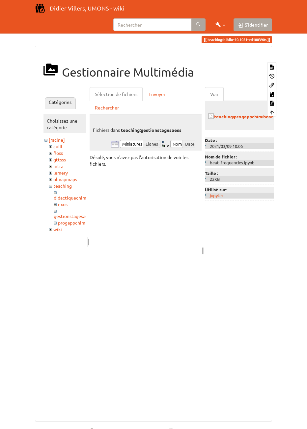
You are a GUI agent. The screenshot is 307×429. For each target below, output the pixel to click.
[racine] (57, 140)
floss (58, 153)
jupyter (216, 195)
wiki (57, 229)
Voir (214, 94)
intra (58, 166)
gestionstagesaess (73, 216)
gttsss (59, 159)
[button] (220, 24)
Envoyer (157, 94)
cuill (57, 146)
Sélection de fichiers (116, 94)
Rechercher (107, 107)
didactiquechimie (72, 198)
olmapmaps (65, 179)
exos (63, 204)
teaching (62, 186)
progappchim (71, 223)
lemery (60, 173)
